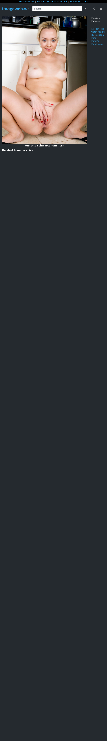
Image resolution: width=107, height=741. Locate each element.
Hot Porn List (43, 1)
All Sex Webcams (26, 1)
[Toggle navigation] (101, 8)
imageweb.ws (15, 8)
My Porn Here (97, 28)
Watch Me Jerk (98, 31)
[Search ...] (57, 8)
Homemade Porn (59, 1)
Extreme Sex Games (79, 1)
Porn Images (97, 44)
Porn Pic (95, 41)
